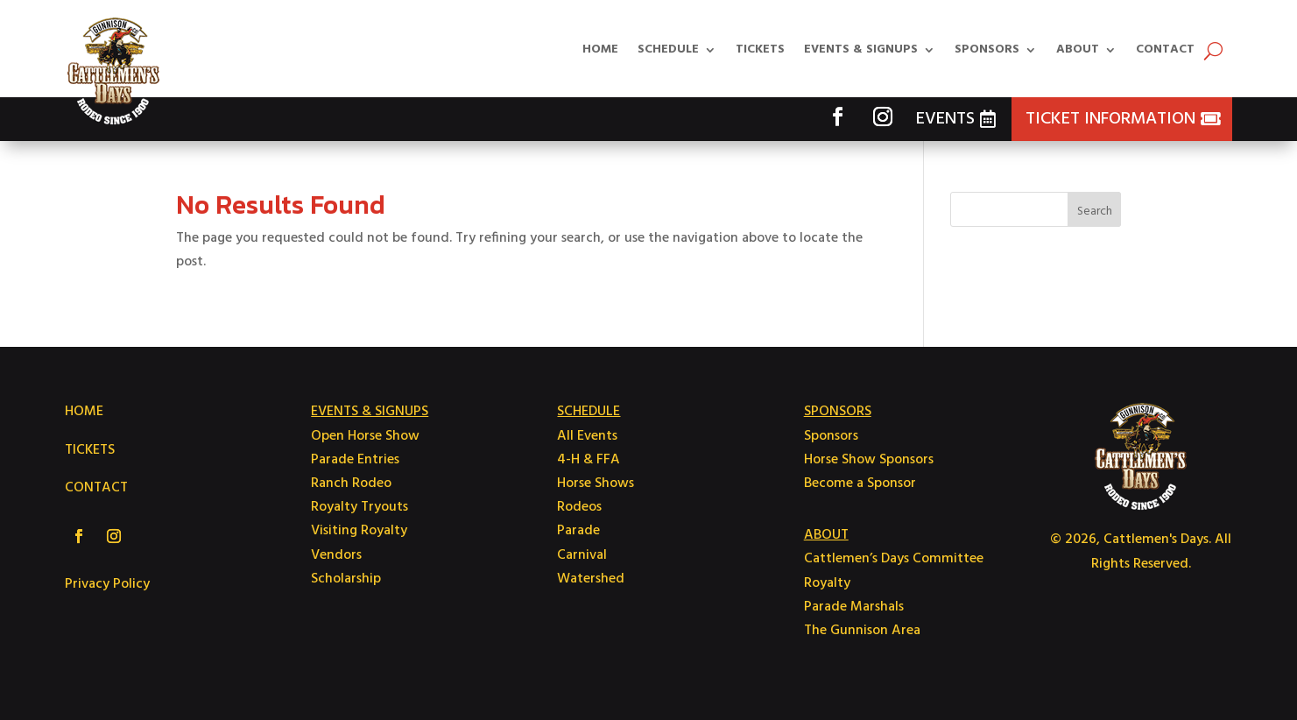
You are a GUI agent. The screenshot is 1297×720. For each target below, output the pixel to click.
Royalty (827, 583)
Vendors (336, 555)
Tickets (760, 49)
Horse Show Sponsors (869, 459)
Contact (1165, 49)
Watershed (590, 579)
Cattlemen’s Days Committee (893, 558)
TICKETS (90, 450)
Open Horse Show (365, 436)
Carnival (582, 555)
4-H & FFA (588, 459)
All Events (587, 436)
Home (600, 49)
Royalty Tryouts (359, 507)
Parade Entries (355, 459)
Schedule (668, 49)
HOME (84, 411)
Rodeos (579, 507)
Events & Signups (861, 49)
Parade (578, 530)
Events (945, 119)
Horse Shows (595, 483)
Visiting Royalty (359, 530)
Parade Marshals (854, 607)
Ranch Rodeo (351, 483)
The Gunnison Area (862, 630)
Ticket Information (1110, 119)
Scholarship (346, 579)
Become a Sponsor (860, 483)
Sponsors (987, 49)
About (1077, 49)
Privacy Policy (107, 584)
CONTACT (96, 487)
